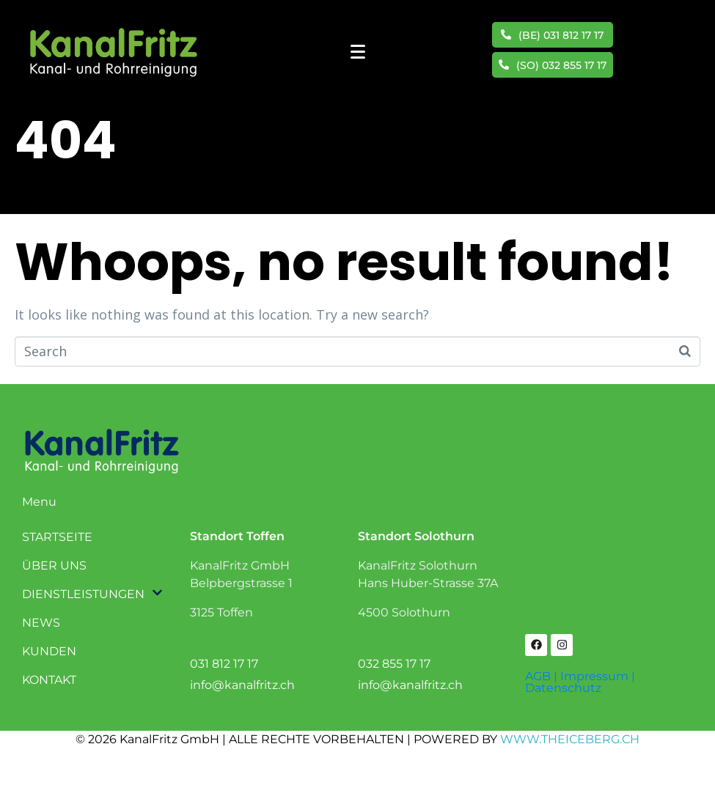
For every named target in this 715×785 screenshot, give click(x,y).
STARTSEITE (57, 537)
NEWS (41, 623)
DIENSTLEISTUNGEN (82, 594)
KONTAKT (49, 680)
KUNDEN (49, 651)
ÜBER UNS (54, 565)
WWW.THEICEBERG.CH (569, 739)
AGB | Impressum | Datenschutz (580, 682)
